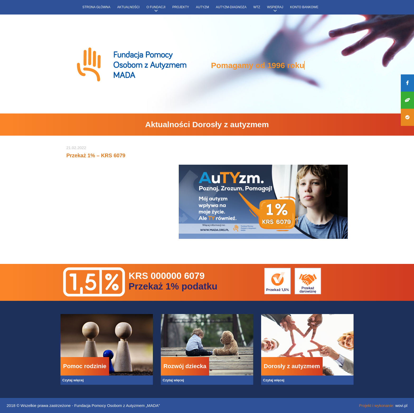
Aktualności (128, 7)
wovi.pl (401, 405)
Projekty (180, 7)
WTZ (256, 7)
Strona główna (96, 7)
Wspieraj (275, 7)
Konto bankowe (304, 7)
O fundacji (156, 7)
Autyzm (202, 7)
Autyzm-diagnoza (231, 7)
